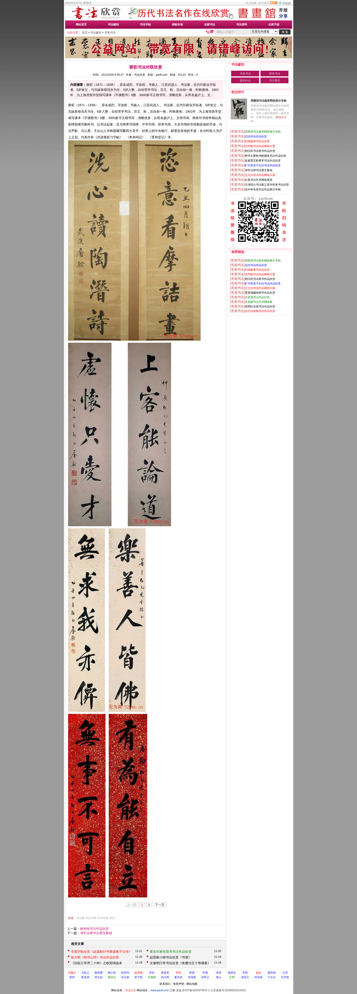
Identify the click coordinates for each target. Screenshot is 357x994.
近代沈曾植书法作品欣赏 (260, 311)
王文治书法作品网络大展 (260, 175)
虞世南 (272, 972)
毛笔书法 (110, 32)
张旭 (218, 972)
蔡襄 (192, 972)
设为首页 (263, 3)
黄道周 (85, 977)
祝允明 (165, 977)
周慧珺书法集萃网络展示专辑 (268, 100)
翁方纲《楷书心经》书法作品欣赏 (95, 957)
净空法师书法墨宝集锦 (96, 933)
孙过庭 (125, 977)
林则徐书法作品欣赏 (94, 928)
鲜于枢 (138, 977)
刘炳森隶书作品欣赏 (257, 141)
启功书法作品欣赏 (256, 136)
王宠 (285, 972)
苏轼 (152, 972)
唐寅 (72, 977)
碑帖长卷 (177, 24)
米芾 (178, 972)
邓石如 (98, 977)
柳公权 (112, 972)
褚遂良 (232, 972)
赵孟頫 (138, 972)
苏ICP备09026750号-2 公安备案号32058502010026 (214, 990)
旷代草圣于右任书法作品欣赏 (263, 165)
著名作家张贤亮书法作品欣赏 (170, 951)
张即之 (205, 977)
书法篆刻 (113, 24)
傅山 (218, 977)
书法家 (80, 918)
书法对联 (90, 918)
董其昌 (178, 977)
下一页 (159, 905)
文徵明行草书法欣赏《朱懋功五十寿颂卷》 (180, 963)
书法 (112, 918)
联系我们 (165, 984)
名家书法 (209, 24)
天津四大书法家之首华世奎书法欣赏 (267, 184)
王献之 (85, 972)
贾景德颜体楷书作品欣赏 (260, 292)
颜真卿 (98, 972)
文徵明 (152, 977)
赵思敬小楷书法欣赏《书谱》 (170, 957)
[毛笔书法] (237, 131)
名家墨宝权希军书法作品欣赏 (263, 160)
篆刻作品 (245, 80)
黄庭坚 (165, 972)
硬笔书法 (274, 73)
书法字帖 (145, 24)
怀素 (205, 972)
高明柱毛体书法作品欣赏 (260, 306)
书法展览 (274, 80)
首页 (84, 32)
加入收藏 (251, 3)
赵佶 (258, 972)
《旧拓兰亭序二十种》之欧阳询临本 (96, 963)
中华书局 (102, 918)
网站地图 (191, 984)
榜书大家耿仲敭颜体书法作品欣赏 (265, 155)
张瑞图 (192, 977)
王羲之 (72, 972)
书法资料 (241, 24)
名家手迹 (273, 24)
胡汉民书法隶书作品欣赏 (260, 151)
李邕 (245, 972)
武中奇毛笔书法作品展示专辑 (263, 189)
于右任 (272, 977)
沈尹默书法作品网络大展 (260, 146)
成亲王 (245, 977)
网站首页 (81, 24)
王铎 (232, 977)
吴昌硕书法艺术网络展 (258, 301)
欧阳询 (125, 972)
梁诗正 (112, 977)
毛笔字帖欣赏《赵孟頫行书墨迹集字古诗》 (101, 951)
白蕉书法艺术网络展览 (258, 179)
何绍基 (258, 977)
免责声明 (178, 984)
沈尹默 (285, 977)
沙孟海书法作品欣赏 (257, 297)
